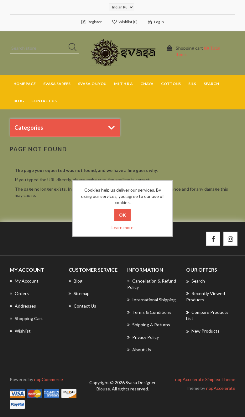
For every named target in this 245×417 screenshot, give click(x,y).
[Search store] (44, 48)
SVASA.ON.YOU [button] (92, 83)
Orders (19, 293)
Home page (24, 83)
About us (139, 349)
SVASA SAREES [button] (56, 83)
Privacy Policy (143, 337)
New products (203, 331)
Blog (18, 100)
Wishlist (20, 331)
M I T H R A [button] (123, 83)
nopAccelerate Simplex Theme (205, 379)
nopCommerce (48, 379)
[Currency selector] (121, 7)
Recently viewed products (205, 296)
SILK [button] (192, 83)
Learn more (122, 227)
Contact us (44, 100)
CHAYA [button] (147, 83)
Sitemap (79, 293)
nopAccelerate (220, 388)
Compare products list (207, 315)
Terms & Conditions (149, 312)
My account (24, 281)
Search (211, 83)
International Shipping (151, 299)
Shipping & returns (148, 324)
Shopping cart (26, 318)
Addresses (23, 306)
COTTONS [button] (171, 83)
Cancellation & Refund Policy (151, 284)
